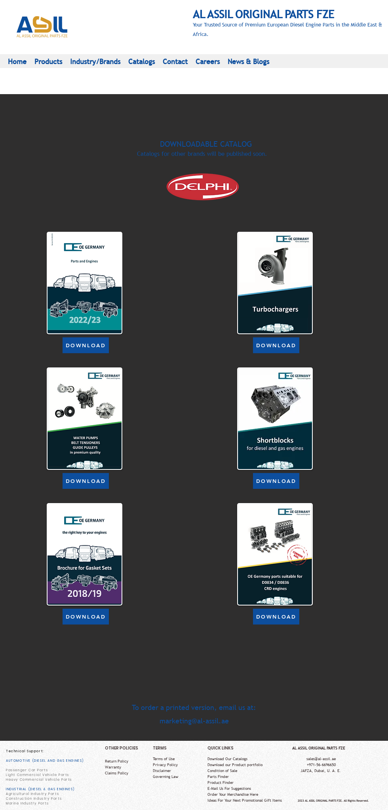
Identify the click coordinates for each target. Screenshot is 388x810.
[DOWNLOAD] (86, 345)
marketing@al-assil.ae (194, 720)
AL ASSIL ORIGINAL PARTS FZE (263, 14)
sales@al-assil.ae (321, 759)
